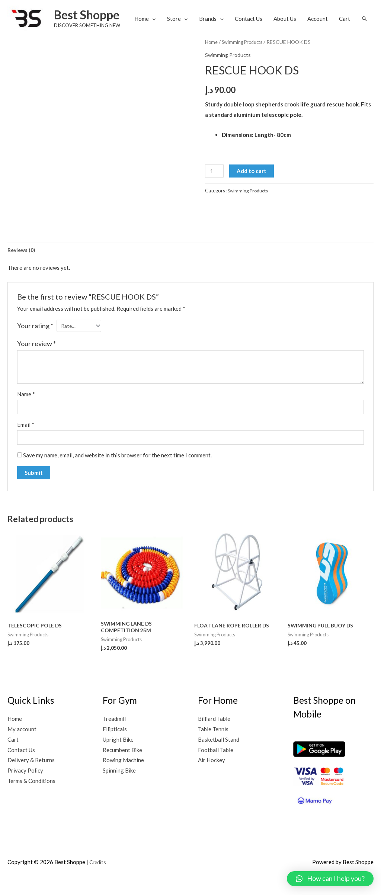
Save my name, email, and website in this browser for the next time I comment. (117, 466)
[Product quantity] (215, 178)
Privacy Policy (25, 783)
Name (26, 403)
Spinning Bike (119, 783)
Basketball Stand (218, 752)
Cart (362, 18)
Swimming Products (245, 49)
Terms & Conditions (31, 794)
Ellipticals (115, 742)
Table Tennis (213, 742)
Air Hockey (211, 773)
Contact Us (266, 18)
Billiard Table (214, 732)
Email (25, 434)
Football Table (215, 763)
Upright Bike (118, 752)
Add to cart (253, 178)
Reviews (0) (22, 257)
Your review (36, 353)
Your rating (35, 334)
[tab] (22, 258)
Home (159, 18)
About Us (302, 18)
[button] (16, 34)
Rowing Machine (123, 773)
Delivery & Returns (31, 773)
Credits (98, 875)
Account (335, 18)
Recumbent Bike (122, 763)
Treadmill (114, 732)
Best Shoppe (89, 15)
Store (192, 18)
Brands (225, 18)
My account (21, 742)
